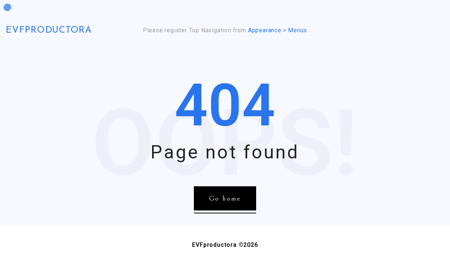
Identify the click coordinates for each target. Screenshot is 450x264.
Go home (225, 198)
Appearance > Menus (277, 30)
